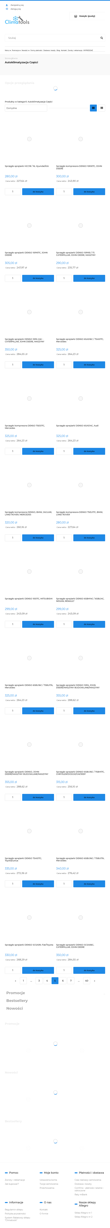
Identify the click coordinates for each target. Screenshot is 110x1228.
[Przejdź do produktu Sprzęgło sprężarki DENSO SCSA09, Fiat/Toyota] (29, 917)
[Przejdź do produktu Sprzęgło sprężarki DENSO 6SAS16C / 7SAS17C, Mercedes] (80, 312)
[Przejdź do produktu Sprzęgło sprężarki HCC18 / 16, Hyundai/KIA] (29, 139)
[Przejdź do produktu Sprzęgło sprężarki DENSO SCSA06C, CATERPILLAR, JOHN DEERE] (80, 917)
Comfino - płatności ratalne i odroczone (89, 1189)
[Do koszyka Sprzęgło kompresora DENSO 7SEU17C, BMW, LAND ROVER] (89, 537)
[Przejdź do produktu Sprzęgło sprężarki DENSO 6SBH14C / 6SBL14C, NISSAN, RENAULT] (80, 571)
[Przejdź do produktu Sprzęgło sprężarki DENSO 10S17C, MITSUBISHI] (29, 571)
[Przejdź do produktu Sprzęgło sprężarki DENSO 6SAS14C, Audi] (80, 398)
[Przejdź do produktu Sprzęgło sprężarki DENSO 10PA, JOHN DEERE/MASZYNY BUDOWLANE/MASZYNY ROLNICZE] (80, 658)
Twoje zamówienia (49, 1184)
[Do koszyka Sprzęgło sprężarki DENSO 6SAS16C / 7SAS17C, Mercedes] (89, 364)
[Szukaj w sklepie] (52, 38)
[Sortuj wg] (26, 108)
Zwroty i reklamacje (15, 1180)
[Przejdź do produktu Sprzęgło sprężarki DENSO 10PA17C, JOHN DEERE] (29, 225)
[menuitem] (8, 50)
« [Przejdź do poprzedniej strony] (15, 980)
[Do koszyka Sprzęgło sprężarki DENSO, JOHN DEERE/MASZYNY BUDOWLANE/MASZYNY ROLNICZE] (38, 797)
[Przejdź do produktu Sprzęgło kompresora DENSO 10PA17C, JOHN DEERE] (80, 139)
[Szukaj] (101, 38)
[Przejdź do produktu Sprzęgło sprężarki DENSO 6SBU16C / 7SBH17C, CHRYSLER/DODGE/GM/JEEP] (80, 744)
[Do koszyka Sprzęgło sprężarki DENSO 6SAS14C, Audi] (89, 451)
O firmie (44, 1213)
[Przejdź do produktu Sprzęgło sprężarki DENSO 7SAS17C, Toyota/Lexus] (29, 831)
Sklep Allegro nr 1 (83, 1213)
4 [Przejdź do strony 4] (47, 980)
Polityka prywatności (15, 1213)
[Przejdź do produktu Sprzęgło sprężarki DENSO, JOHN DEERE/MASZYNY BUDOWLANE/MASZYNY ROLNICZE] (29, 744)
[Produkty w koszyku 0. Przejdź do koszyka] (87, 16)
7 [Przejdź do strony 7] (71, 980)
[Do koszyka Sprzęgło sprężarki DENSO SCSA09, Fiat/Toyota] (38, 970)
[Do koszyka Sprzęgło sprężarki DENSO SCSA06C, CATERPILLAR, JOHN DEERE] (89, 970)
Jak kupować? (12, 1184)
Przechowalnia (47, 1188)
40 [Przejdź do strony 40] (86, 980)
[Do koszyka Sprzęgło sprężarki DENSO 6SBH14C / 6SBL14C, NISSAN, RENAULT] (89, 624)
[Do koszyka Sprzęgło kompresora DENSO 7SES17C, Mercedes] (38, 451)
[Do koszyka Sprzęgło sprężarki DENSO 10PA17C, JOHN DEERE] (38, 278)
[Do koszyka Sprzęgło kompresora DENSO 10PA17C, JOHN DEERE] (89, 191)
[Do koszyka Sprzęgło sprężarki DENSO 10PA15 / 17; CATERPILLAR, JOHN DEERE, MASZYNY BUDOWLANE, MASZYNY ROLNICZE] (89, 278)
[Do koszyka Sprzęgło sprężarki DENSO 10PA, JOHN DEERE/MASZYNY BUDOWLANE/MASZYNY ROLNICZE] (89, 710)
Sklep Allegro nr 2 (83, 1217)
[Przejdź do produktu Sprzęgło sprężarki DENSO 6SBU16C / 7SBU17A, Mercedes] (29, 658)
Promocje (15, 993)
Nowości (14, 1008)
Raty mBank (81, 1194)
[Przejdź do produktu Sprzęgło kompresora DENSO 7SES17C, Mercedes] (29, 398)
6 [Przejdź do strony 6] (63, 980)
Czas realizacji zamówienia (88, 1180)
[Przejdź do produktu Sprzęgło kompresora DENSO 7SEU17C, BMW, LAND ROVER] (80, 485)
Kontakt (44, 1209)
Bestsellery (17, 1000)
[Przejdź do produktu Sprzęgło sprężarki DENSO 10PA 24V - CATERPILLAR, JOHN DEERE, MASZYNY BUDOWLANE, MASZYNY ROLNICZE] (29, 312)
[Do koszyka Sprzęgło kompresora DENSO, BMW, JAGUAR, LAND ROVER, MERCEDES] (38, 537)
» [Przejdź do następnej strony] (94, 980)
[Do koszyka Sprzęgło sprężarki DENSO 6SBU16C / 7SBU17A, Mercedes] (38, 710)
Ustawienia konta (48, 1180)
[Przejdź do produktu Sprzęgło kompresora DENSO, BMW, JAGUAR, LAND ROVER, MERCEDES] (29, 485)
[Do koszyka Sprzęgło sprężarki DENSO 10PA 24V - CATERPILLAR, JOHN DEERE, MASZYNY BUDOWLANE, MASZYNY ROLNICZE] (38, 364)
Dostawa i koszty (83, 1184)
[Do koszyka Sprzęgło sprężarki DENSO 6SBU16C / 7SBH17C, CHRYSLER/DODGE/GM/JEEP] (89, 797)
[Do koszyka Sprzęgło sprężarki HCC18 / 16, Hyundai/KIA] (38, 191)
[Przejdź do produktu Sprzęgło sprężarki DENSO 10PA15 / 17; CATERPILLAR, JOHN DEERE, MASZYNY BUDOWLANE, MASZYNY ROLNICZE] (80, 225)
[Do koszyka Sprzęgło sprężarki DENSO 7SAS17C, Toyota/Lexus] (38, 883)
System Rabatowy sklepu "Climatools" (17, 1219)
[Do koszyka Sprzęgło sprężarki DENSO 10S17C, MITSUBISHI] (38, 624)
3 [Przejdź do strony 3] (39, 980)
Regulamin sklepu (14, 1209)
